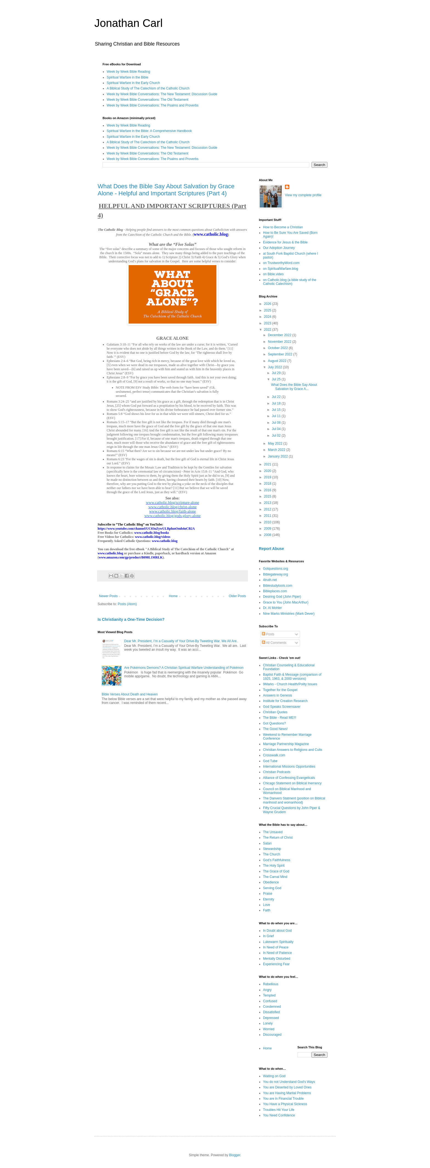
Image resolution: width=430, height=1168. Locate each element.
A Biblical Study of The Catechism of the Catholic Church (148, 88)
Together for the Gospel (280, 690)
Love (266, 905)
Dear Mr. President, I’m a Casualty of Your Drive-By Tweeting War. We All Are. (180, 641)
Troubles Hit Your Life (278, 1110)
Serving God (272, 888)
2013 (268, 503)
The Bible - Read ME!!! (279, 718)
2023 (268, 323)
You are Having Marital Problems (287, 1093)
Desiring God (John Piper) (282, 597)
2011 (268, 516)
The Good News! (275, 729)
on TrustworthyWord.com (281, 263)
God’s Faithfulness (276, 860)
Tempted (269, 995)
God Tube (270, 761)
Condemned (272, 1007)
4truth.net (270, 580)
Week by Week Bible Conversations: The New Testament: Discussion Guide (162, 94)
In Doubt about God (277, 931)
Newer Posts (108, 596)
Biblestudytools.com (277, 586)
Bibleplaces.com (275, 591)
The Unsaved (272, 832)
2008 (268, 535)
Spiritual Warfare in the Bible (127, 77)
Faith (266, 910)
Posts (268, 634)
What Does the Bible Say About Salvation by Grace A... (294, 387)
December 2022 (280, 335)
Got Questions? (274, 723)
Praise (267, 893)
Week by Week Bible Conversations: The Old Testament (147, 100)
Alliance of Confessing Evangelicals (289, 778)
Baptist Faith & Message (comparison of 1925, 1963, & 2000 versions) (292, 676)
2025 (268, 310)
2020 (268, 471)
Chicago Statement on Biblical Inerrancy (292, 783)
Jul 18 (276, 403)
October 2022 (278, 348)
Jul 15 (276, 410)
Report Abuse (271, 548)
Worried (269, 1029)
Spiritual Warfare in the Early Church (133, 83)
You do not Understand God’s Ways (289, 1082)
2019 (268, 477)
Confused (270, 1001)
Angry (267, 990)
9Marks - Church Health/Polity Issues (290, 684)
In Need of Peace (275, 947)
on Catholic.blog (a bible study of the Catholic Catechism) (289, 282)
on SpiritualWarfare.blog (280, 269)
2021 (268, 464)
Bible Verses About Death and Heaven (130, 694)
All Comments (274, 643)
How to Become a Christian (283, 227)
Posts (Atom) (127, 604)
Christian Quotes (275, 712)
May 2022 (275, 443)
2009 (268, 528)
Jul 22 (276, 397)
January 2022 (278, 456)
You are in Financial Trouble (283, 1098)
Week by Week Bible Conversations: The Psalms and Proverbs (153, 105)
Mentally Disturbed (276, 959)
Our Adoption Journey (279, 248)
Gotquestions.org (275, 569)
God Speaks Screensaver (282, 707)
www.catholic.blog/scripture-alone (172, 503)
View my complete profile (303, 195)
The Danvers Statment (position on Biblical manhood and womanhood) (294, 800)
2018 (268, 483)
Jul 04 (276, 429)
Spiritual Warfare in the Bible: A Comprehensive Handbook (149, 131)
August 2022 (277, 361)
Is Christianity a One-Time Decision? (131, 619)
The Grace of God (276, 871)
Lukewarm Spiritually (278, 942)
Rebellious (270, 984)
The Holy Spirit (274, 865)
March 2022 (277, 450)
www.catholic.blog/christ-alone (172, 507)
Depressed (271, 1018)
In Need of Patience (277, 953)
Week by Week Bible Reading (128, 72)
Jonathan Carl (128, 23)
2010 (268, 522)
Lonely (268, 1023)
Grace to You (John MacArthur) (285, 602)
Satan (267, 843)
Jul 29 (276, 373)
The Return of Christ (278, 838)
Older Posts (237, 596)
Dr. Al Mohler (272, 608)
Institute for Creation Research (285, 701)
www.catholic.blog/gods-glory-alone (172, 516)
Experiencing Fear (276, 964)
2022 (268, 330)
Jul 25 (276, 379)
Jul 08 (276, 423)
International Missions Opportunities (289, 766)
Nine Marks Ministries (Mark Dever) (289, 614)
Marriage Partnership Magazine (286, 744)
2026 (268, 304)
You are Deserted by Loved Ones (287, 1087)
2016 (268, 490)
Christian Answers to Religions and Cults (292, 750)
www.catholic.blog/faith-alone (172, 511)
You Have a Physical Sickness (285, 1104)
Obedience (271, 882)
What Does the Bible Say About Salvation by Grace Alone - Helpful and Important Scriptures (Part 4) (166, 190)
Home (173, 596)
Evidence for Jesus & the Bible (285, 242)
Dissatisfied (271, 1012)
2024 (268, 317)
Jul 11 (276, 416)
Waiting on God (274, 1076)
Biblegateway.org (275, 574)
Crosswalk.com (274, 755)
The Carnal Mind (275, 877)
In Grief (268, 936)
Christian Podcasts (276, 772)
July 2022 (275, 367)
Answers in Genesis (277, 695)
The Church (271, 854)
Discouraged (272, 1035)
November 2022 (280, 342)
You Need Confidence (279, 1115)
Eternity (268, 899)
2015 (268, 496)
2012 (268, 509)
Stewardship (272, 849)
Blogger (234, 1155)
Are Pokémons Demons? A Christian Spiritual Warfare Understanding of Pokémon (184, 668)
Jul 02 (276, 435)
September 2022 (280, 354)
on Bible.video (273, 274)
